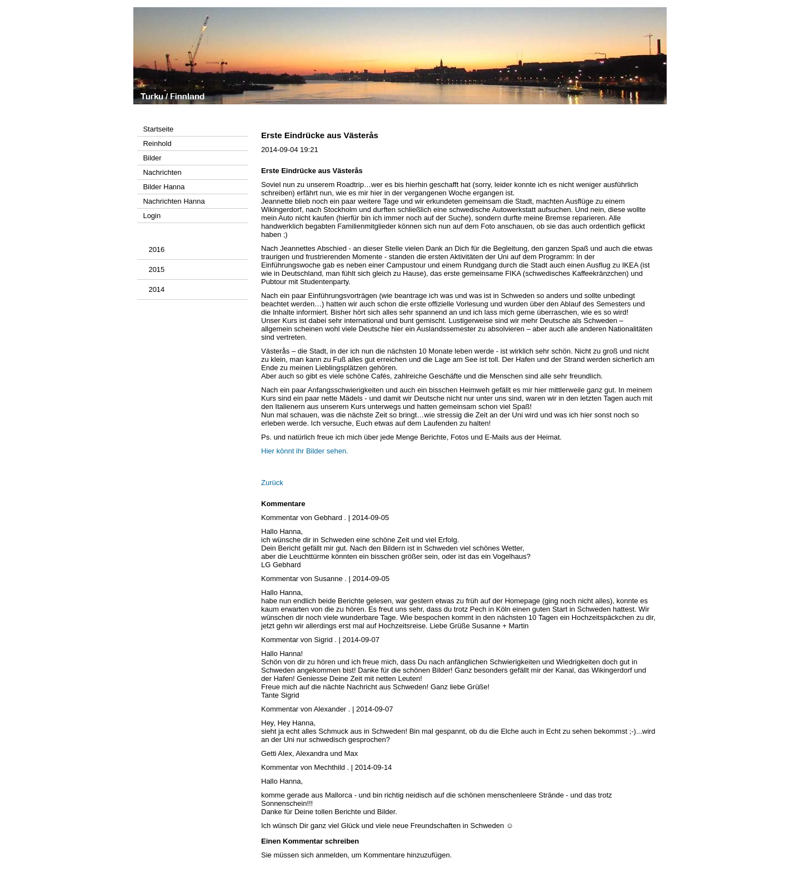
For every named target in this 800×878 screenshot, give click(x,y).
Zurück (272, 482)
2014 (156, 289)
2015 (156, 269)
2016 (156, 249)
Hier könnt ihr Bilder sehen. (304, 451)
